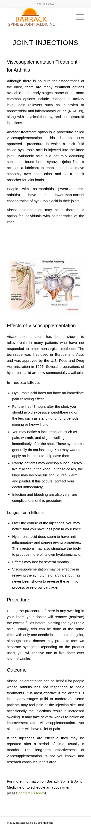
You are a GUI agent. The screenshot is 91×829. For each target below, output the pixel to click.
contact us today (32, 793)
